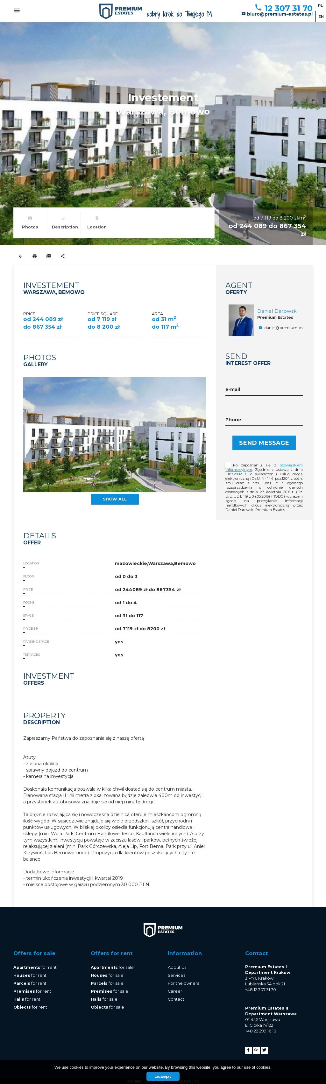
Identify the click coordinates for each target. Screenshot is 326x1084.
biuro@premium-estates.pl (277, 14)
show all (115, 499)
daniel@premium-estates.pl (286, 327)
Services (176, 975)
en (321, 16)
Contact (176, 999)
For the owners (183, 983)
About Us (177, 967)
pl (320, 5)
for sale (112, 967)
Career (175, 991)
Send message (264, 442)
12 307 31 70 (283, 8)
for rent (35, 967)
